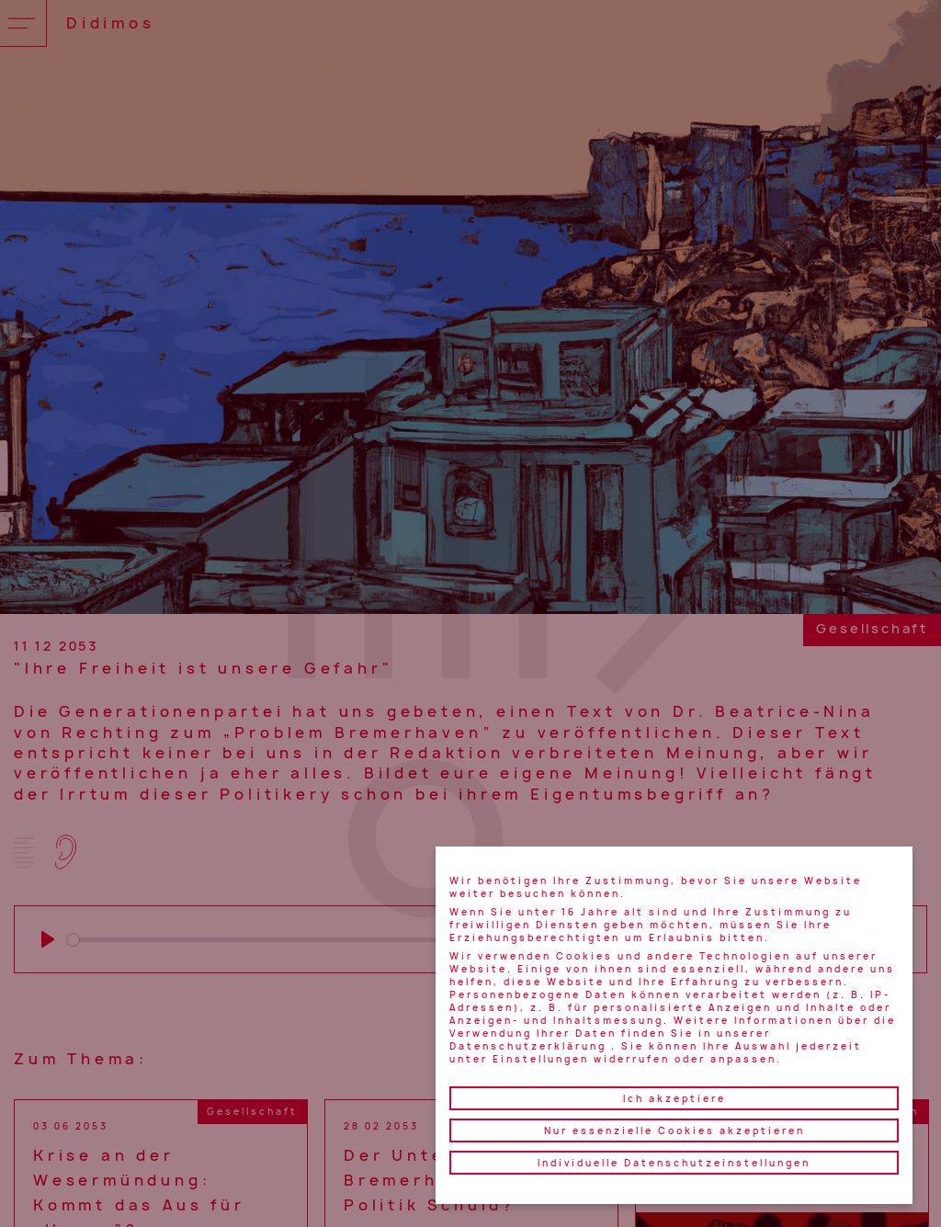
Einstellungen (541, 1058)
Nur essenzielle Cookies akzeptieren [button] (674, 1130)
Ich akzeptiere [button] (674, 1098)
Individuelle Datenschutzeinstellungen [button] (674, 1162)
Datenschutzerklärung (528, 1046)
